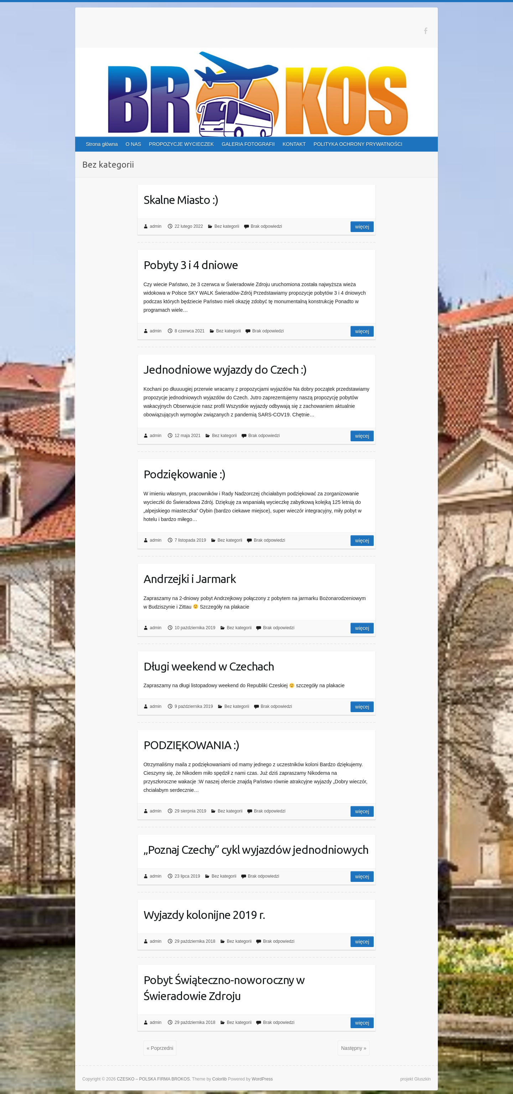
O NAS (133, 144)
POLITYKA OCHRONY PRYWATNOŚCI (358, 144)
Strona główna (102, 144)
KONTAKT (294, 144)
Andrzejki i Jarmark (190, 578)
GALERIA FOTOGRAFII (248, 144)
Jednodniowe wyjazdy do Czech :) (225, 369)
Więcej (362, 227)
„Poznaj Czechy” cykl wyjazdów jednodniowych (256, 849)
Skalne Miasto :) (181, 199)
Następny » (353, 1048)
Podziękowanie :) (185, 474)
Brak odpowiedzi (266, 226)
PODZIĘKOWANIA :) (191, 744)
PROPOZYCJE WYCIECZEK (181, 144)
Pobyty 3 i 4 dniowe (191, 264)
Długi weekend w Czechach (209, 666)
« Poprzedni (160, 1048)
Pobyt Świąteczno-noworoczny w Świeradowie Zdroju (224, 987)
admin (156, 226)
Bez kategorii (226, 226)
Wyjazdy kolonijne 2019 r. (204, 914)
